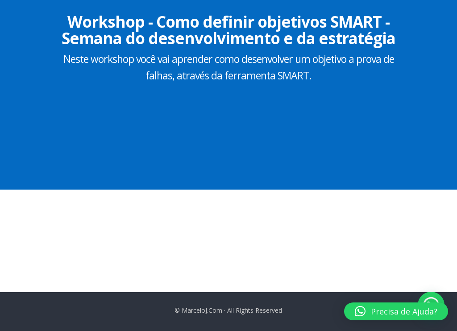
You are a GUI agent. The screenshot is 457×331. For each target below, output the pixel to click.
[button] (396, 311)
